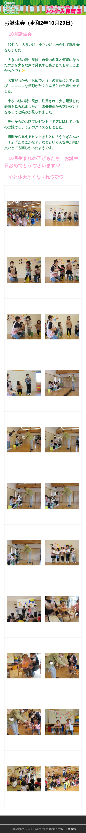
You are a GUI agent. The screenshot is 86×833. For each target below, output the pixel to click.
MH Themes (68, 829)
